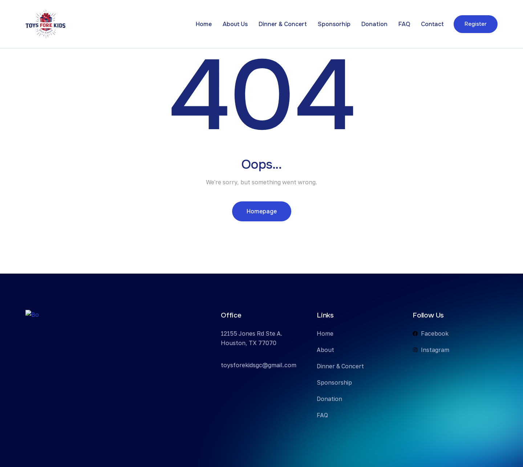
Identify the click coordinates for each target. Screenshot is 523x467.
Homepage (262, 211)
